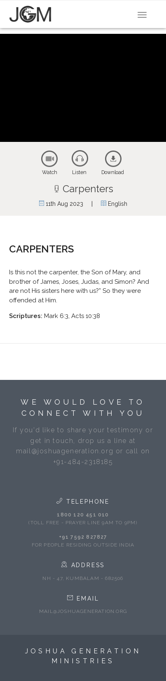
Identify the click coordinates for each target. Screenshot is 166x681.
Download (112, 172)
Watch (49, 172)
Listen (79, 172)
